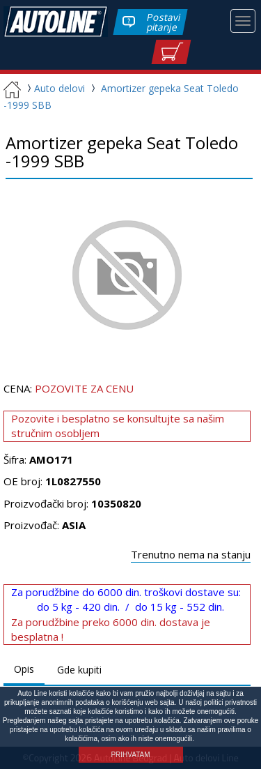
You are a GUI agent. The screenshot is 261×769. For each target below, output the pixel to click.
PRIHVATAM (130, 755)
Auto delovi (54, 88)
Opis (24, 669)
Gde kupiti (79, 669)
